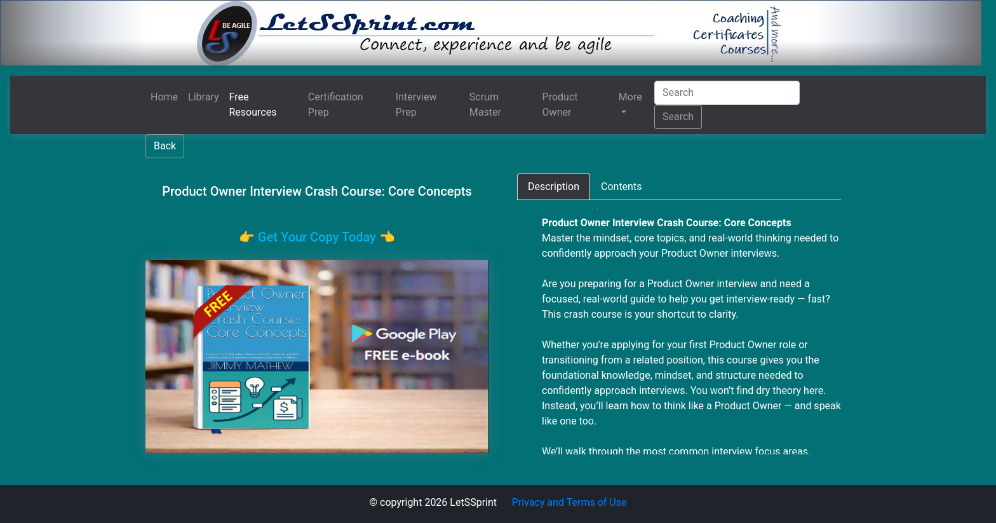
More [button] (630, 97)
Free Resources (253, 104)
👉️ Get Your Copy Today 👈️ (317, 237)
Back (165, 146)
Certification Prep (335, 104)
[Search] (727, 93)
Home (164, 97)
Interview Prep (416, 104)
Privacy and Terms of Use (569, 502)
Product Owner (560, 104)
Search (678, 117)
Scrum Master (485, 104)
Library (203, 97)
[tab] (553, 186)
